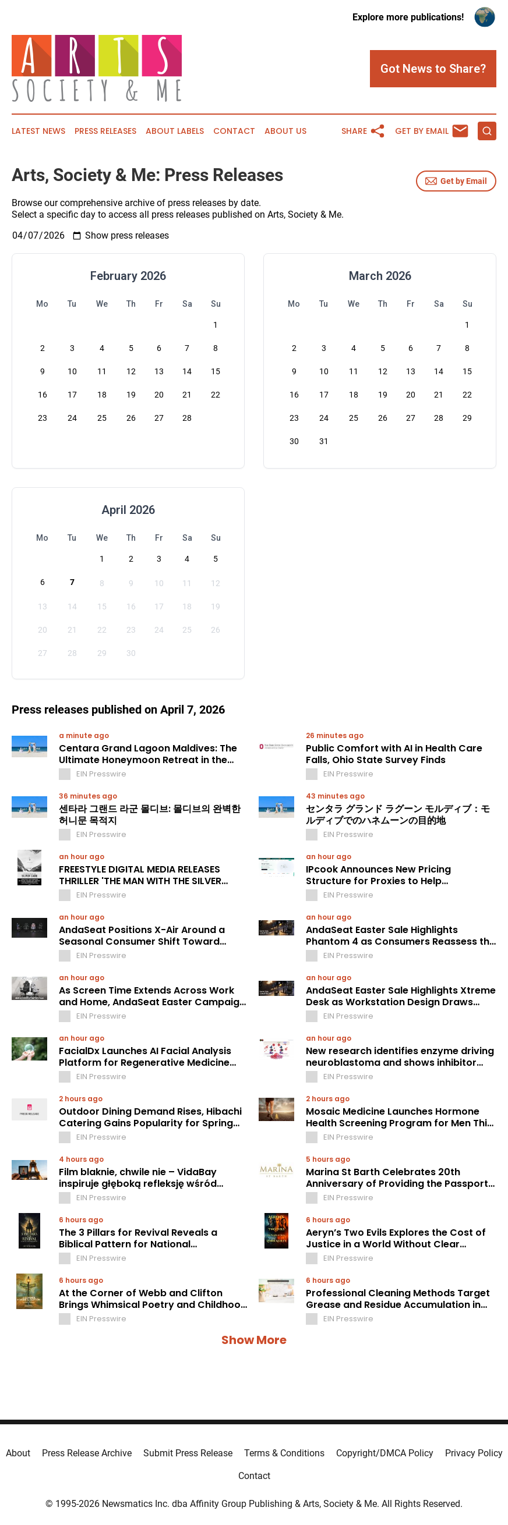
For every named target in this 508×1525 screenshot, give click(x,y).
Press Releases (105, 131)
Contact (234, 131)
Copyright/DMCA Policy (384, 1453)
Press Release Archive (87, 1453)
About (18, 1453)
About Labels (175, 131)
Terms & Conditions (284, 1453)
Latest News (38, 131)
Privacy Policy (474, 1453)
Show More (254, 1340)
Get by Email (456, 181)
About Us (285, 131)
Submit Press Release (187, 1453)
